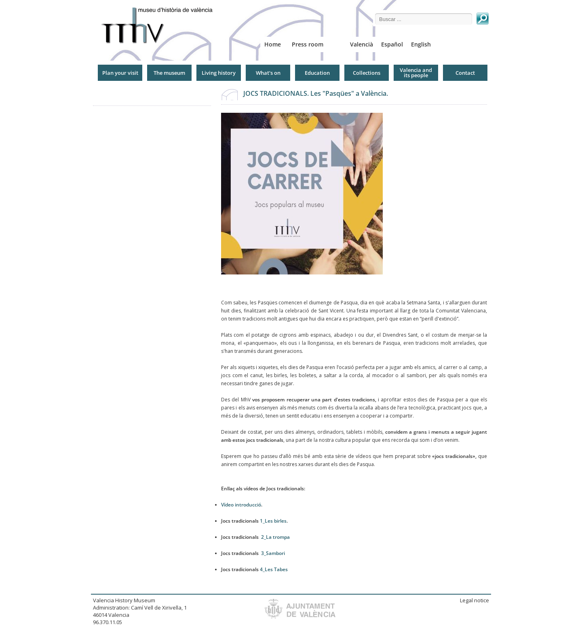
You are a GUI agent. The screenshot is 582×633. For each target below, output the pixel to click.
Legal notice (474, 600)
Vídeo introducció (241, 504)
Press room (307, 44)
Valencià (361, 44)
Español (392, 44)
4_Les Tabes (274, 569)
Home (272, 44)
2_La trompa (275, 537)
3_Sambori (273, 553)
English (421, 44)
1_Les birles (273, 520)
